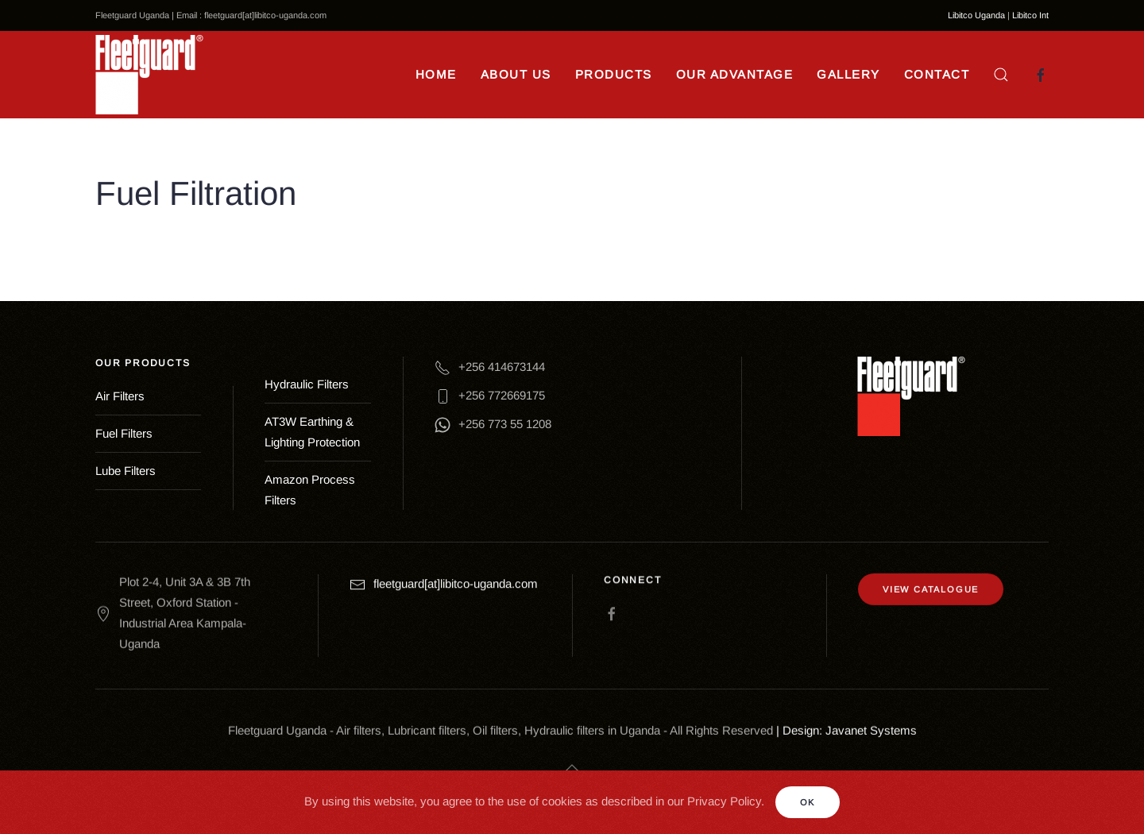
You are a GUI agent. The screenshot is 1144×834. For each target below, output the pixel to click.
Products (613, 74)
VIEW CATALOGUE (931, 584)
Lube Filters (125, 470)
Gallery (848, 74)
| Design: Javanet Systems (846, 726)
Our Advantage (735, 74)
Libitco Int (1030, 15)
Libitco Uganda (976, 15)
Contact (937, 74)
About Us (516, 74)
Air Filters (120, 396)
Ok (808, 802)
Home (436, 74)
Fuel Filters (124, 433)
